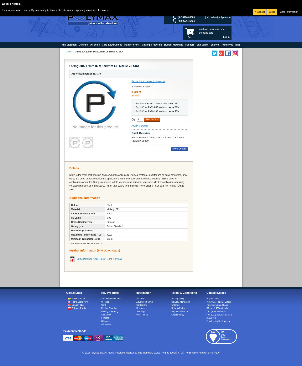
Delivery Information (180, 302)
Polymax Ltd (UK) (80, 302)
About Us (140, 298)
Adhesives (106, 324)
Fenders (105, 318)
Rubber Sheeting (109, 308)
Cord (103, 305)
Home (68, 52)
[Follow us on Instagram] (235, 53)
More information (288, 11)
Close (272, 11)
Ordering (175, 305)
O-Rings (105, 302)
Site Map (140, 311)
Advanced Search (144, 302)
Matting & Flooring (109, 311)
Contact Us (141, 305)
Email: (218, 321)
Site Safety (106, 315)
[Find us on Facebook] (228, 53)
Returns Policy (178, 308)
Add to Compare (140, 126)
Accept (261, 11)
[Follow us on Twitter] (214, 53)
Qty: (134, 119)
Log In (226, 37)
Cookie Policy (177, 315)
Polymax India (78, 298)
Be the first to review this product (148, 81)
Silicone (105, 321)
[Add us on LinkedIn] (221, 53)
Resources (141, 308)
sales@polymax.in (221, 17)
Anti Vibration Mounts (111, 298)
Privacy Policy (177, 298)
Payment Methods (179, 311)
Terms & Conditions (184, 292)
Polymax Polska (79, 308)
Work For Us (142, 315)
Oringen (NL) (78, 305)
